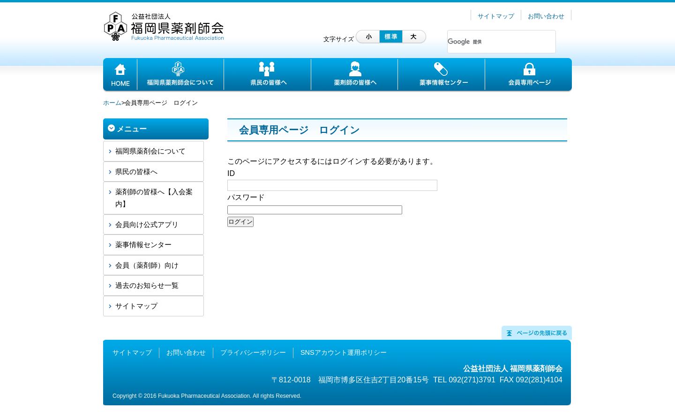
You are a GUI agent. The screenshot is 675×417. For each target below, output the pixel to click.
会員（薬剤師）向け (147, 265)
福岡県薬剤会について (150, 151)
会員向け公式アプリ (147, 224)
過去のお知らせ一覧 (147, 285)
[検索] (490, 41)
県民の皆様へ (136, 172)
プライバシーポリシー (253, 352)
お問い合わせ (546, 16)
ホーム (112, 102)
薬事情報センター (143, 245)
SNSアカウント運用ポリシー (343, 352)
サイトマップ (496, 16)
